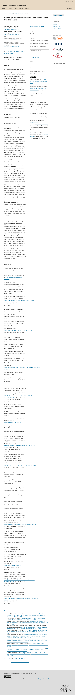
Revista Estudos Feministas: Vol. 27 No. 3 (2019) (19, 637)
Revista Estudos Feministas (14, 5)
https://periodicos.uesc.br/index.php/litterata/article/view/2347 (20, 524)
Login (71, 1)
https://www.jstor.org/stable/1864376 (13, 565)
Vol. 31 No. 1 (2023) (18, 13)
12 (18, 658)
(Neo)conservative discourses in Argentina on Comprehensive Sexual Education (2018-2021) (26, 653)
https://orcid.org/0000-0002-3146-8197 (11, 46)
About (27, 8)
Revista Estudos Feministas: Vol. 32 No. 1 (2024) (26, 650)
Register (67, 1)
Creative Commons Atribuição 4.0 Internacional (39, 679)
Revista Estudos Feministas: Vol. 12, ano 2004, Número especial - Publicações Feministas (27, 641)
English (55, 24)
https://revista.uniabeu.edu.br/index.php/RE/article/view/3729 (20, 465)
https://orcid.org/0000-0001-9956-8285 (11, 34)
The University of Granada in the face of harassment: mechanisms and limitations (26, 621)
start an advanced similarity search (20, 662)
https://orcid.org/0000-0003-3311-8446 (11, 39)
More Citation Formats (36, 50)
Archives (10, 8)
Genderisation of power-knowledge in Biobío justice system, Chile (25, 644)
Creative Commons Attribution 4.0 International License (38, 81)
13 (19, 658)
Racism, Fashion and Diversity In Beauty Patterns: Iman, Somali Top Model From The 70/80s (26, 614)
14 (21, 658)
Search (69, 8)
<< (4, 658)
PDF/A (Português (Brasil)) (37, 26)
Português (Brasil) (57, 28)
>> (25, 658)
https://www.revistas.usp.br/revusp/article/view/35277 (18, 330)
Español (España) (57, 26)
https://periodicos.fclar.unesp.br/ (12, 422)
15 (22, 658)
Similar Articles (8, 611)
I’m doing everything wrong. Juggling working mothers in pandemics (27, 648)
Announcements (19, 8)
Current (4, 8)
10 (15, 658)
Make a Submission (58, 15)
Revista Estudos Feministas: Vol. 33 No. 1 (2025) (29, 628)
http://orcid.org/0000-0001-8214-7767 (11, 29)
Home (5, 13)
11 (16, 658)
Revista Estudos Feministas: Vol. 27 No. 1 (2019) (24, 619)
